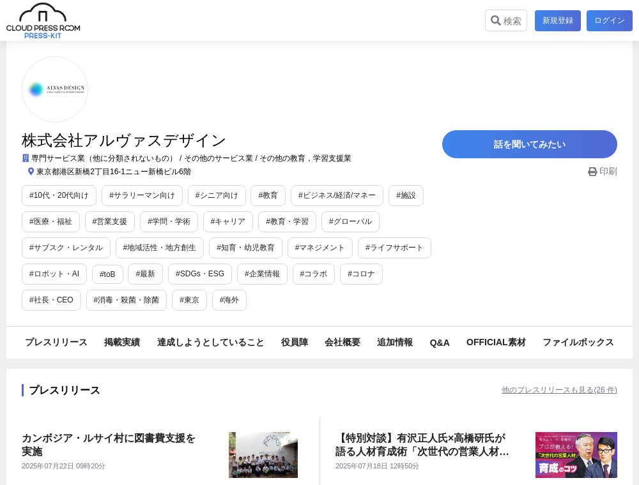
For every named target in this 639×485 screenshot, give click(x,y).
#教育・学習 (287, 221)
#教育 (268, 195)
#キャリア (228, 221)
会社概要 (342, 342)
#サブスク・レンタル (66, 247)
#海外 (165, 299)
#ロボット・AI (54, 273)
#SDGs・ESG (200, 273)
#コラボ (314, 273)
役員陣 (294, 342)
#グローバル (350, 221)
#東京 (125, 299)
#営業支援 (110, 221)
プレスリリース (56, 342)
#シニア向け (217, 195)
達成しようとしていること (211, 342)
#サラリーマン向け (142, 195)
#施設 (406, 195)
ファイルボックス (578, 342)
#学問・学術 (169, 221)
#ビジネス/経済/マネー (337, 195)
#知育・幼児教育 (246, 247)
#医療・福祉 (50, 221)
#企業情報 (262, 273)
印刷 (602, 177)
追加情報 (395, 342)
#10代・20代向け (59, 195)
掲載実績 (122, 342)
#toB (108, 274)
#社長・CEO (418, 273)
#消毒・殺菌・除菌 (62, 299)
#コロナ (361, 273)
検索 (504, 20)
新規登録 (556, 20)
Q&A (440, 343)
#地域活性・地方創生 (160, 247)
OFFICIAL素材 (496, 342)
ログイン (609, 20)
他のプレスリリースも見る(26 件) (540, 390)
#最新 (145, 273)
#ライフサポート (395, 247)
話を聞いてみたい (537, 147)
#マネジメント (320, 247)
